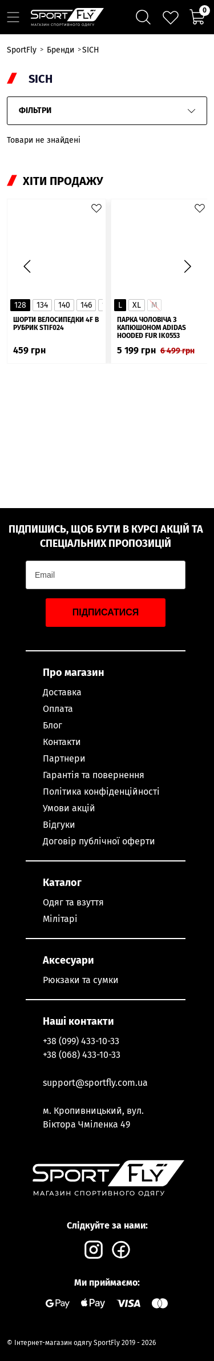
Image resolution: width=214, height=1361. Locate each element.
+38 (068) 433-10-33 (81, 1054)
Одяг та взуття (73, 902)
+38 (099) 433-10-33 (81, 1041)
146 (86, 305)
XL (136, 305)
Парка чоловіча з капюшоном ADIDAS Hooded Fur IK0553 (151, 328)
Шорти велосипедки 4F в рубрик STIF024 (56, 324)
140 (64, 305)
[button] (187, 266)
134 (42, 305)
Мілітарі (60, 918)
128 (20, 305)
